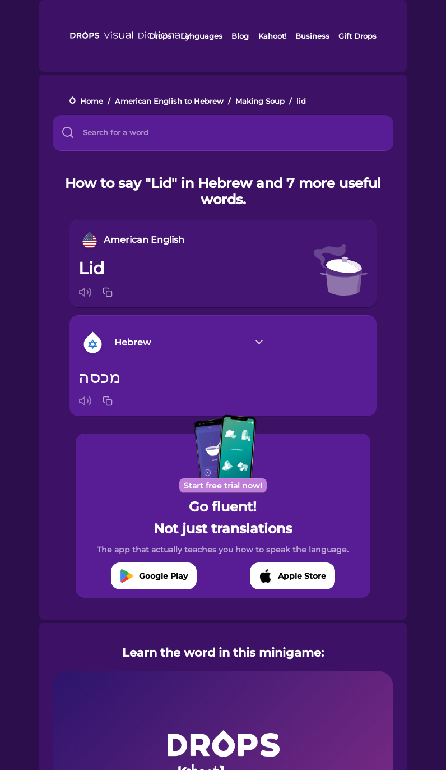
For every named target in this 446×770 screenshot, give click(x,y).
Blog (240, 35)
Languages (201, 35)
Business (312, 35)
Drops (160, 35)
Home (91, 101)
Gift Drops (357, 35)
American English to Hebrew (169, 101)
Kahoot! (272, 35)
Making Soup (260, 101)
